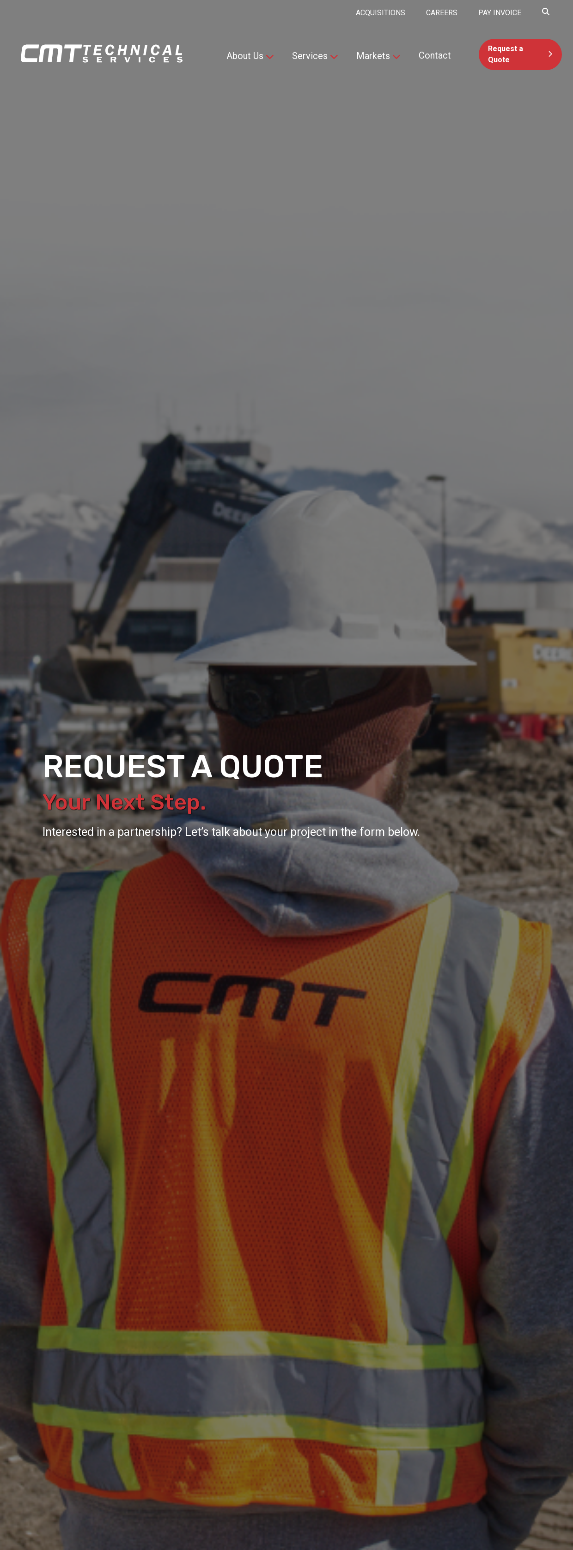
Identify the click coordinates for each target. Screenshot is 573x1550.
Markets (373, 55)
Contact (435, 55)
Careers (441, 12)
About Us (244, 55)
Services (310, 55)
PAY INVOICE (499, 12)
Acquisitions (380, 12)
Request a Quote (505, 54)
